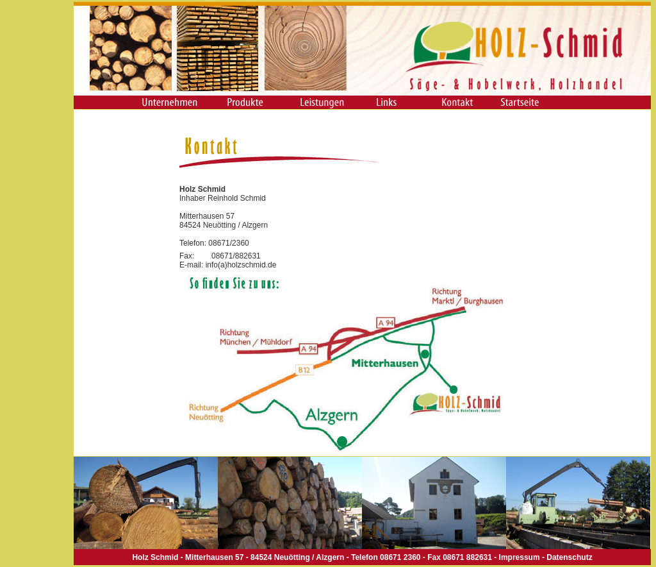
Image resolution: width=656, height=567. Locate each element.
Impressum (519, 557)
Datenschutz (569, 557)
